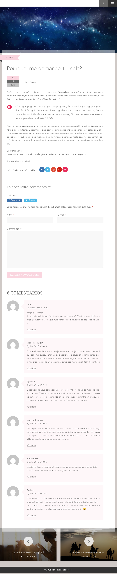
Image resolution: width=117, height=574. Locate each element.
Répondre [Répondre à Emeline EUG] (31, 478)
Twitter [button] (32, 201)
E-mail (60, 215)
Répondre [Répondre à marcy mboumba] (31, 446)
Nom (9, 215)
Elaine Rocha (29, 82)
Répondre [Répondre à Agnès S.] (31, 408)
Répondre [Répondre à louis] (31, 330)
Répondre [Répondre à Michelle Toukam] (31, 369)
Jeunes (9, 58)
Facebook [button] (15, 201)
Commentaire (14, 229)
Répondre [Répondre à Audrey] (31, 516)
